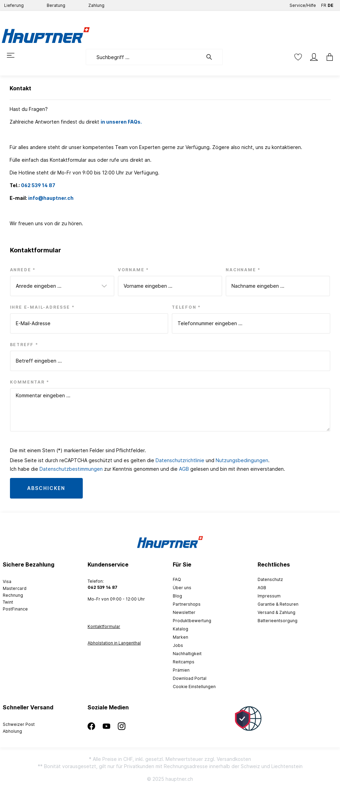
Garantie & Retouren (278, 604)
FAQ (177, 579)
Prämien (181, 670)
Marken (180, 637)
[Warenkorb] (330, 57)
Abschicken (46, 488)
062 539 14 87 (38, 185)
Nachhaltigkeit (187, 653)
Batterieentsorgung (277, 620)
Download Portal (189, 678)
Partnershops (187, 604)
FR (323, 4)
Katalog (180, 628)
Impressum (269, 595)
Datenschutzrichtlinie (180, 460)
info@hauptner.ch (50, 198)
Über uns (182, 587)
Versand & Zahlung (276, 612)
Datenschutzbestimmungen (71, 469)
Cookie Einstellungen (194, 686)
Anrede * (23, 269)
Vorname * (133, 269)
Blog (177, 595)
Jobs (178, 645)
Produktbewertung (192, 620)
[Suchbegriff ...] (144, 57)
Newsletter (184, 612)
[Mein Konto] (314, 57)
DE (330, 4)
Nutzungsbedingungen (242, 460)
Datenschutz (270, 579)
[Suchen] (212, 57)
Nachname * (243, 269)
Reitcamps (183, 661)
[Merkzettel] (298, 57)
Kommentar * (29, 382)
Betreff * (24, 344)
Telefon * (186, 307)
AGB (184, 469)
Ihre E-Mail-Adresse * (42, 307)
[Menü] (11, 55)
